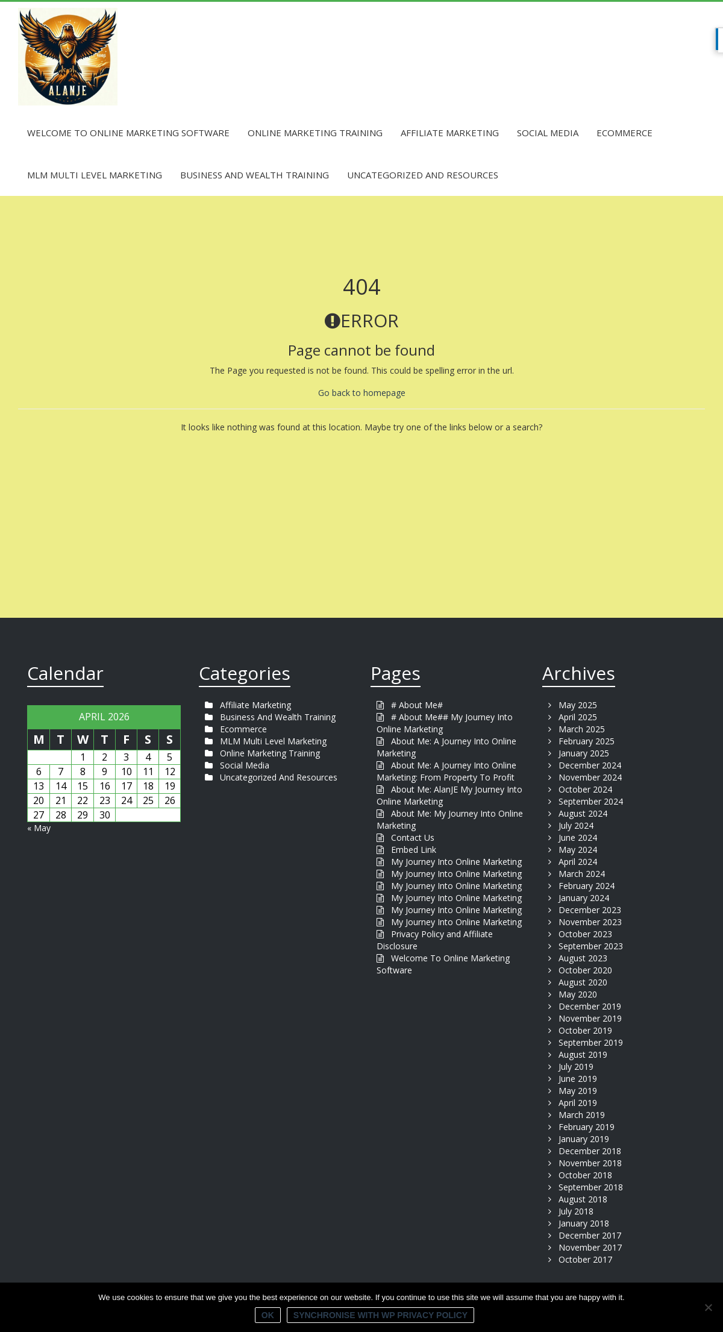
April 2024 (578, 861)
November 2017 (590, 1247)
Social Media (547, 133)
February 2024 (587, 885)
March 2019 (582, 1114)
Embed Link (413, 849)
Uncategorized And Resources (422, 175)
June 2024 (578, 837)
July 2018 (576, 1211)
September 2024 (591, 801)
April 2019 (578, 1102)
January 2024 (584, 897)
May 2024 (578, 849)
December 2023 (590, 910)
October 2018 (585, 1175)
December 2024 (590, 765)
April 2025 (578, 717)
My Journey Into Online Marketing (456, 861)
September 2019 (591, 1042)
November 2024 (590, 777)
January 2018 (584, 1223)
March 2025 (582, 729)
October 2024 (585, 789)
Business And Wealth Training (254, 175)
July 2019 (576, 1066)
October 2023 (585, 934)
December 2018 (590, 1151)
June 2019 (578, 1078)
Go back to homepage (361, 392)
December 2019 (590, 1006)
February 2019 (587, 1127)
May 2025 (578, 705)
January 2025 (584, 753)
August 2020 (583, 982)
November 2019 (590, 1018)
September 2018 (591, 1187)
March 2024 (582, 873)
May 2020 (578, 994)
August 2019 (583, 1054)
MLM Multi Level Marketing (94, 175)
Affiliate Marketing (450, 133)
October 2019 (585, 1030)
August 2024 (583, 813)
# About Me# (417, 705)
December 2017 (590, 1235)
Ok (267, 1315)
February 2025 (587, 741)
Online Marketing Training (315, 133)
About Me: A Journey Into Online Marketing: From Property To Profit (446, 771)
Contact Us (412, 837)
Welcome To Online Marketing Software (128, 133)
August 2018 (583, 1199)
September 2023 (591, 946)
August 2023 (583, 958)
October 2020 (585, 970)
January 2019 (584, 1139)
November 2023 (590, 922)
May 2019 (578, 1090)
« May (39, 828)
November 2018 (590, 1163)
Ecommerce (624, 133)
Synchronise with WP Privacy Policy (380, 1315)
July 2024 (576, 825)
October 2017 (585, 1259)
